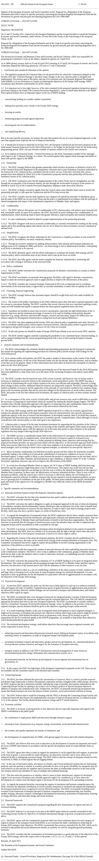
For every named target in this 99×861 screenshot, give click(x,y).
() (52, 154)
